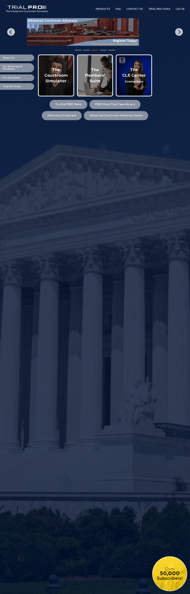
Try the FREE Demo (68, 104)
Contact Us (134, 9)
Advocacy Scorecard (61, 115)
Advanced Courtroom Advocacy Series (116, 115)
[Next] (179, 32)
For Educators (11, 77)
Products (103, 9)
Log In (180, 9)
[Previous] (11, 32)
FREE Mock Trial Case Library (115, 104)
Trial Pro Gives (159, 9)
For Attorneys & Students (13, 67)
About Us (8, 58)
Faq (118, 9)
